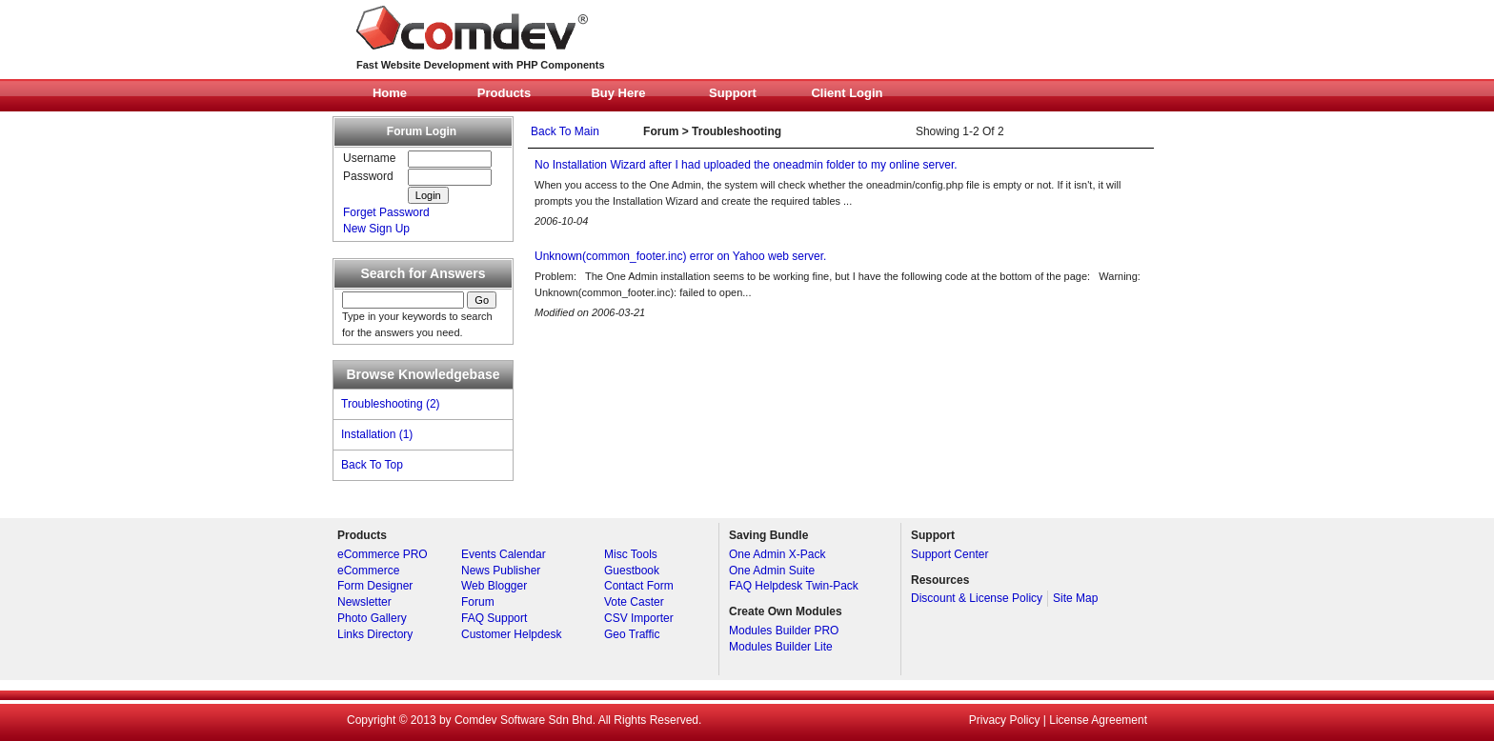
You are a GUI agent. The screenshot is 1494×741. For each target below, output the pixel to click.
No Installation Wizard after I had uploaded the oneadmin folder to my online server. (746, 164)
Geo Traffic (631, 634)
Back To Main (565, 131)
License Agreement (1098, 720)
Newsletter (364, 602)
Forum (478, 602)
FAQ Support (494, 618)
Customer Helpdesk (511, 634)
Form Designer (375, 585)
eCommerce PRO (382, 554)
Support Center (949, 554)
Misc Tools (630, 554)
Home (390, 93)
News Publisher (500, 570)
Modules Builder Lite (781, 646)
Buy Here (618, 93)
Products (504, 93)
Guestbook (631, 570)
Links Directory (375, 634)
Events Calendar (503, 554)
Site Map (1075, 598)
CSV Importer (639, 618)
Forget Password (386, 212)
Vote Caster (634, 602)
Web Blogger (494, 585)
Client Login (846, 93)
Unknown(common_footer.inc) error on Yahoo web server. (680, 256)
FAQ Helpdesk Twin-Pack (793, 585)
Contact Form (639, 585)
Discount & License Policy (976, 598)
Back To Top (372, 464)
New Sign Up (376, 228)
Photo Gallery (372, 618)
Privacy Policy (1004, 720)
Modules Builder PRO (783, 630)
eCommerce (368, 570)
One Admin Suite (772, 570)
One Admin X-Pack (777, 554)
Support (733, 93)
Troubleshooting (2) (390, 404)
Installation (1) (377, 434)
